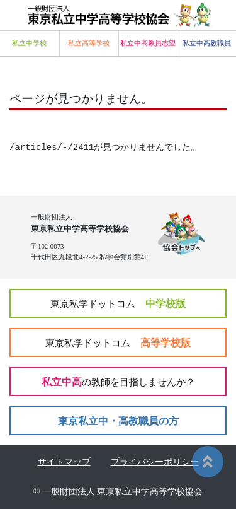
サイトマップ (64, 462)
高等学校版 (118, 342)
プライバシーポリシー (155, 462)
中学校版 (118, 303)
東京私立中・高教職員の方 (118, 421)
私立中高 (118, 382)
